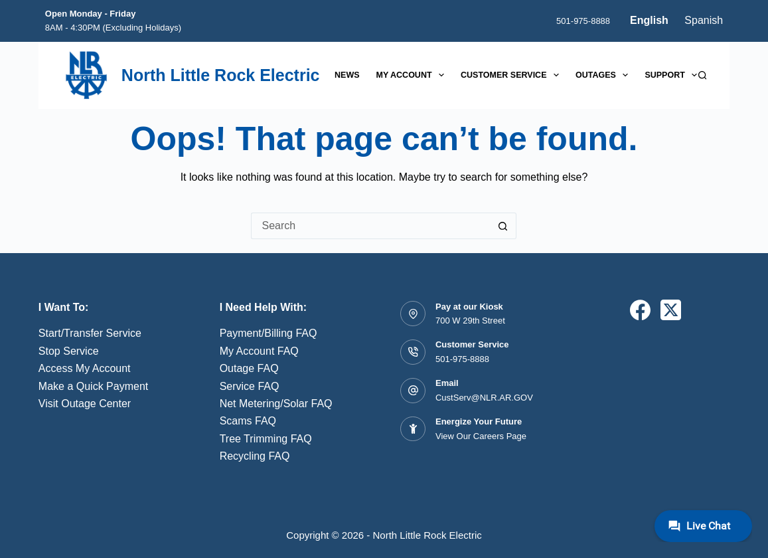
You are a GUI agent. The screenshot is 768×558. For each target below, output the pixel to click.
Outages (604, 75)
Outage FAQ (249, 368)
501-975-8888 (583, 21)
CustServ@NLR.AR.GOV (484, 398)
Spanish (703, 20)
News (347, 75)
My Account (413, 75)
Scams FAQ (248, 420)
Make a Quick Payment (93, 386)
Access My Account (84, 368)
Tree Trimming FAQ (266, 438)
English (649, 20)
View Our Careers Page (480, 436)
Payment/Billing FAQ (268, 333)
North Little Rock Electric (220, 75)
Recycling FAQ (255, 456)
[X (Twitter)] (670, 310)
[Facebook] (640, 310)
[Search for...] (370, 226)
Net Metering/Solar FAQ (276, 403)
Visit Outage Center (84, 403)
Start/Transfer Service (89, 333)
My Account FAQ (259, 351)
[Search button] (503, 226)
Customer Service (512, 75)
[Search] (702, 75)
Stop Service (68, 351)
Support (673, 75)
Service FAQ (249, 386)
